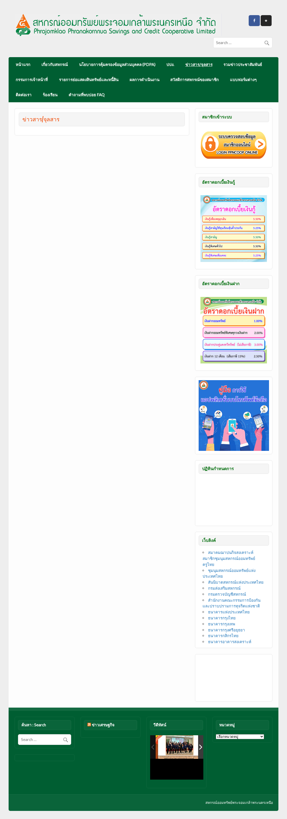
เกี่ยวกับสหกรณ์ (54, 64)
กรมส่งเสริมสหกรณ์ (224, 588)
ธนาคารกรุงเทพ (221, 623)
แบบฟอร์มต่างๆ (243, 79)
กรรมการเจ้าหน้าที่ (32, 79)
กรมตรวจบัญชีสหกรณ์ (227, 594)
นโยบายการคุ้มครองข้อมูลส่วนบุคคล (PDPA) (117, 64)
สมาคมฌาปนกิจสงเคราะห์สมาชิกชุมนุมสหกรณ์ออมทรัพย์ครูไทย (229, 558)
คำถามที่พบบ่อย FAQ (87, 94)
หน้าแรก (23, 64)
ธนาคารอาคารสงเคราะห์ (229, 641)
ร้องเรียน (50, 94)
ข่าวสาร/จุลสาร (198, 64)
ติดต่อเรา (24, 94)
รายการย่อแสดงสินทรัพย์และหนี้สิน (88, 79)
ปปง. (170, 64)
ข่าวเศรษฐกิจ (103, 724)
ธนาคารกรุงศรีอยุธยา (226, 629)
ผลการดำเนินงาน (144, 79)
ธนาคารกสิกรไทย (223, 635)
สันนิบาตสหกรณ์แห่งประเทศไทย (236, 582)
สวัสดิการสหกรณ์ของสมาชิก (194, 79)
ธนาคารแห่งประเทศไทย (229, 611)
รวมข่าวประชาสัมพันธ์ (242, 64)
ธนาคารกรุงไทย (222, 617)
